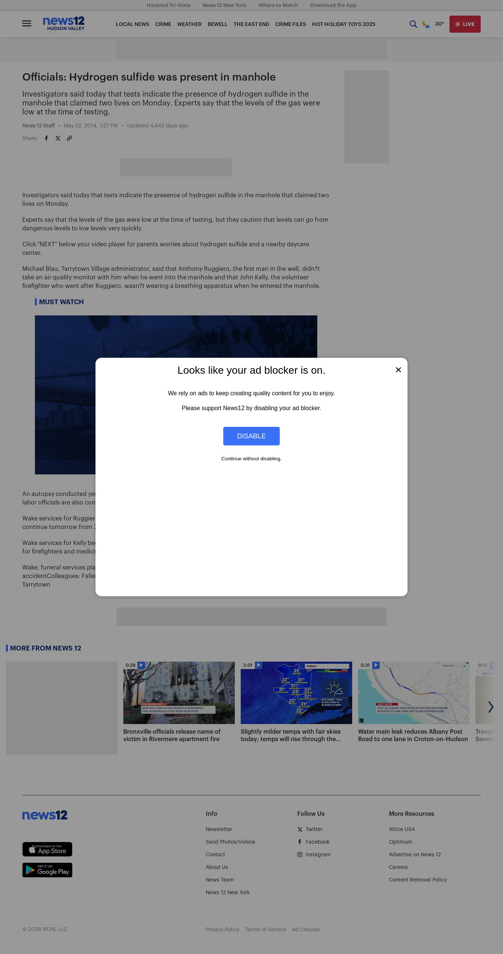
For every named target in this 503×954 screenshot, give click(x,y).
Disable (251, 436)
